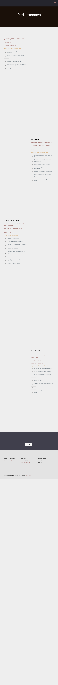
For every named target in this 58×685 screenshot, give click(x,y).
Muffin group (28, 681)
